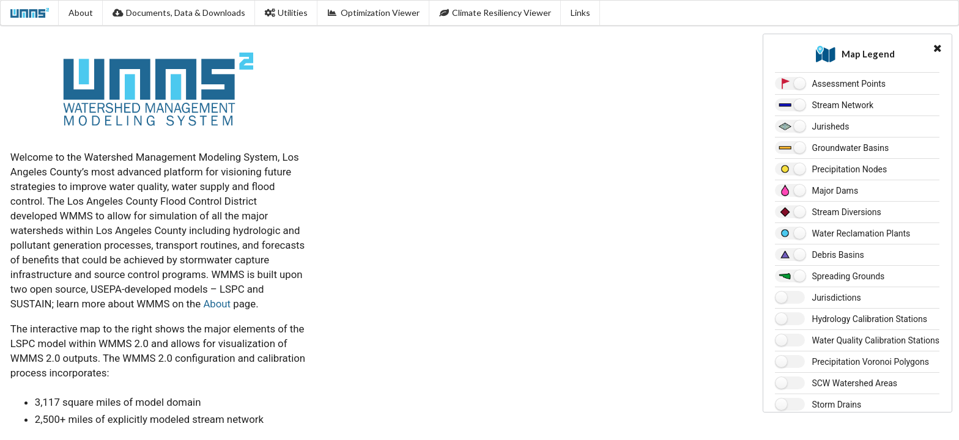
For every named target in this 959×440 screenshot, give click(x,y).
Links (580, 12)
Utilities (286, 12)
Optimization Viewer (373, 12)
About (80, 12)
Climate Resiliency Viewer (495, 12)
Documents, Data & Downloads (179, 12)
